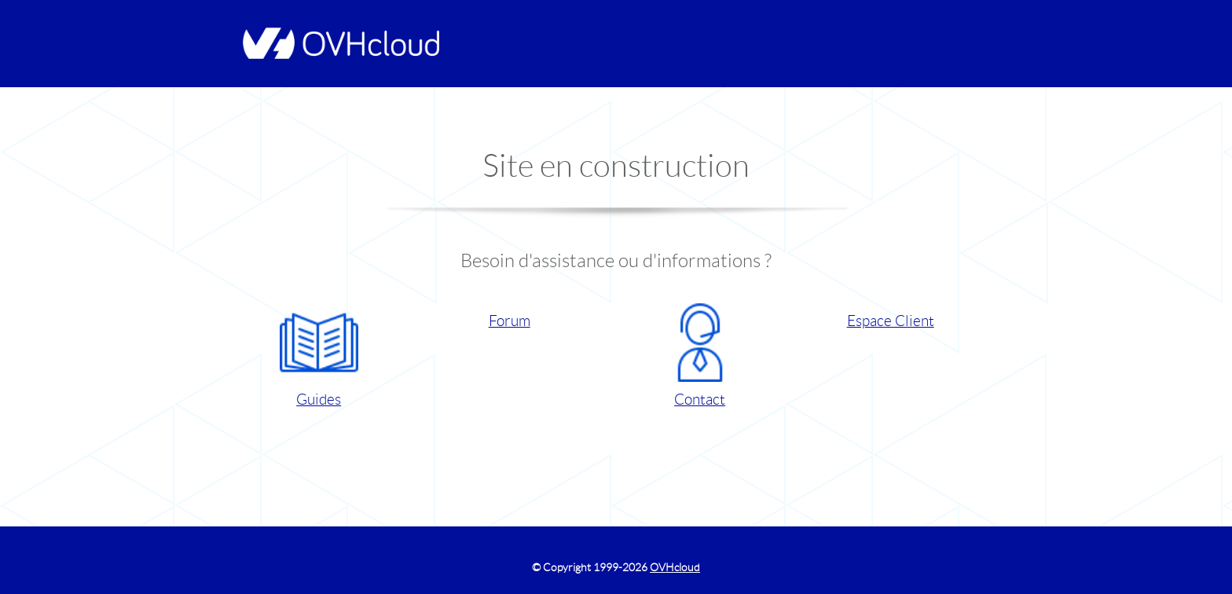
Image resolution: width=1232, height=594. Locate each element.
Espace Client (890, 321)
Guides (319, 355)
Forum (509, 321)
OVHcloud (675, 567)
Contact (700, 355)
